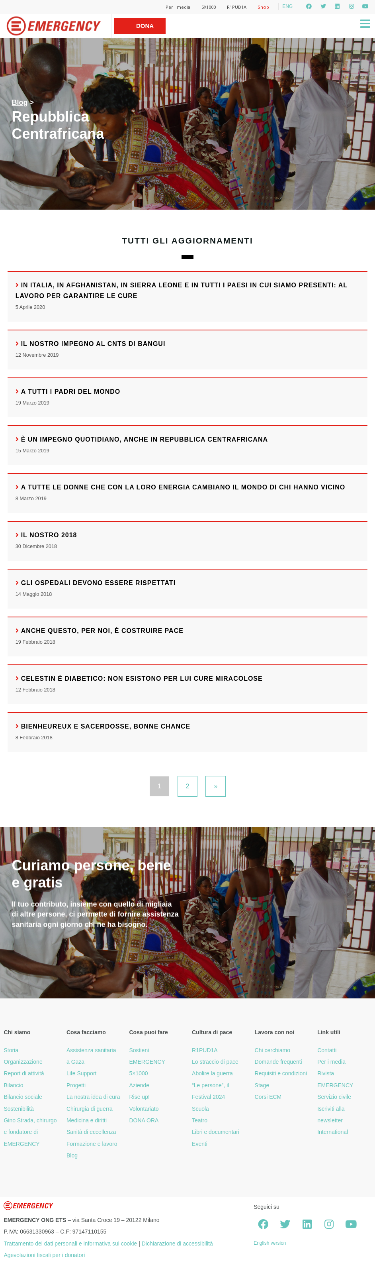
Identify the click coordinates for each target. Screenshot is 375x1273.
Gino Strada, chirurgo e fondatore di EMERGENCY (30, 1132)
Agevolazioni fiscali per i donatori (44, 1255)
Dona (145, 25)
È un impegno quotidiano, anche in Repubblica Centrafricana (144, 439)
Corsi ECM (268, 1097)
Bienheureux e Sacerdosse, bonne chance (106, 726)
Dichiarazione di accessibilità (177, 1243)
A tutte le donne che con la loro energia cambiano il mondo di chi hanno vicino (183, 487)
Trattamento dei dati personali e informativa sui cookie (70, 1243)
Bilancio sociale (23, 1097)
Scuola (200, 1109)
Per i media (178, 7)
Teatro (199, 1120)
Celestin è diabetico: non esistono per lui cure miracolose (142, 678)
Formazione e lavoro (91, 1144)
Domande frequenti (278, 1062)
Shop (263, 7)
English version (270, 1243)
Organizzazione (23, 1062)
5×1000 (138, 1073)
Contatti (326, 1050)
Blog (19, 102)
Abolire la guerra (212, 1073)
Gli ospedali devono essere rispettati (98, 583)
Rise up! (139, 1097)
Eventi (199, 1144)
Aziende (139, 1085)
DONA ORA (144, 1120)
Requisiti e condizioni (281, 1073)
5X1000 (208, 7)
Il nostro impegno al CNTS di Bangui (93, 343)
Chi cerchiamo (272, 1050)
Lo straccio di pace (215, 1062)
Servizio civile (334, 1097)
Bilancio (13, 1085)
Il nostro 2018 (49, 535)
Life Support (81, 1073)
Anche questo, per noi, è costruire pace (102, 630)
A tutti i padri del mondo (71, 391)
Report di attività (24, 1073)
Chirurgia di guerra (89, 1109)
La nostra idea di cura (93, 1097)
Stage (262, 1085)
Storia (11, 1050)
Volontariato (144, 1109)
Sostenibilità (19, 1109)
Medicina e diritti (86, 1120)
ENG (287, 6)
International (332, 1132)
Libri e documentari (215, 1132)
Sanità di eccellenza (91, 1132)
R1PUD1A (236, 7)
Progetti (76, 1085)
